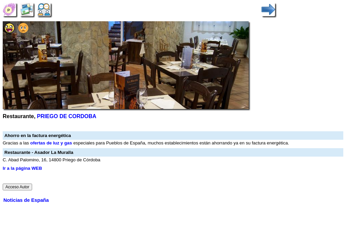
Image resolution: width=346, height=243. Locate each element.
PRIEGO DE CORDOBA (66, 116)
